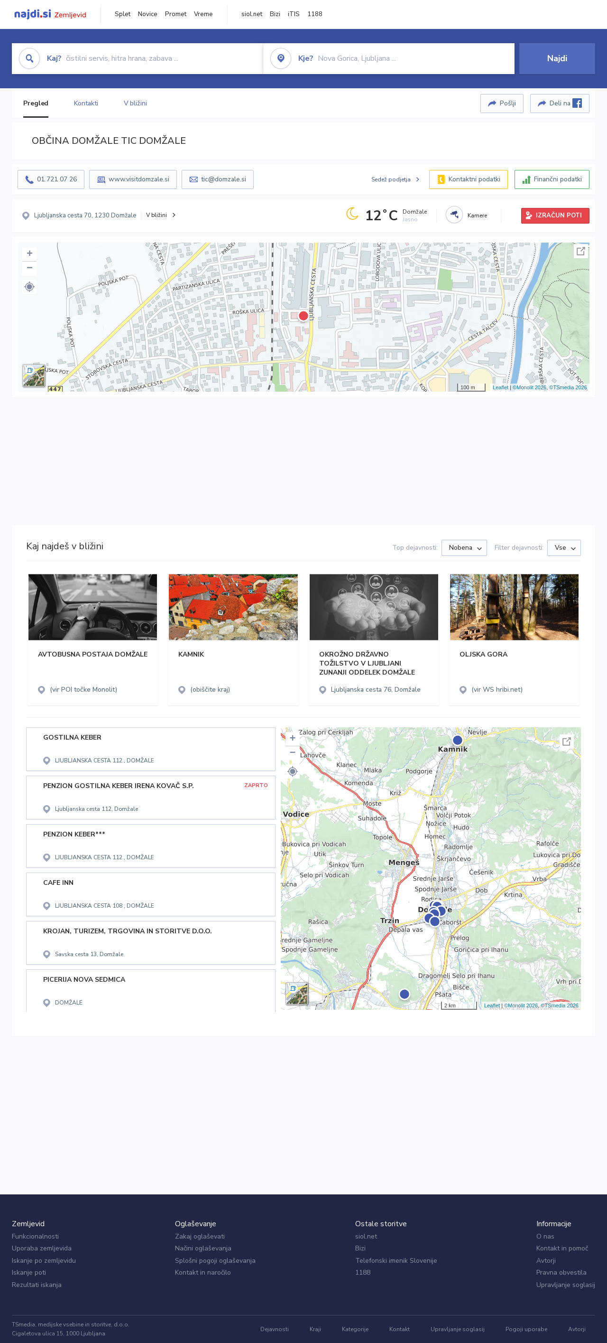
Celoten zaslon (581, 251)
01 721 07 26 (57, 179)
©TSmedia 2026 (568, 387)
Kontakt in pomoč (562, 1248)
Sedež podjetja (391, 179)
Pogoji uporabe (526, 1329)
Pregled (35, 103)
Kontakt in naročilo (203, 1272)
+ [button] (30, 254)
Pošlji (508, 103)
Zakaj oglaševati (200, 1236)
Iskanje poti (29, 1272)
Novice (147, 14)
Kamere (477, 215)
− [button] (30, 269)
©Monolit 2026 (529, 387)
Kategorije (355, 1329)
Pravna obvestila (561, 1272)
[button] (29, 287)
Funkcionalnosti (35, 1236)
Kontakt (399, 1329)
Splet (122, 14)
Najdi (557, 58)
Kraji (315, 1329)
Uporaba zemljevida (42, 1248)
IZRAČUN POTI (559, 215)
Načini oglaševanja (203, 1248)
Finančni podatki (558, 179)
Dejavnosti (274, 1329)
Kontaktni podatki (474, 179)
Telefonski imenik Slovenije (396, 1260)
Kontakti (86, 103)
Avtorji (546, 1260)
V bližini (135, 103)
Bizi (275, 14)
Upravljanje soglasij (565, 1284)
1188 (314, 14)
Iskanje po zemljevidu (44, 1260)
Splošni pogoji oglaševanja (215, 1260)
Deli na (566, 103)
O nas (545, 1236)
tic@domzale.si (223, 179)
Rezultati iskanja (37, 1284)
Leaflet (500, 387)
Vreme (203, 14)
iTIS (294, 14)
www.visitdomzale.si (139, 179)
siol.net (251, 14)
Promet (175, 14)
